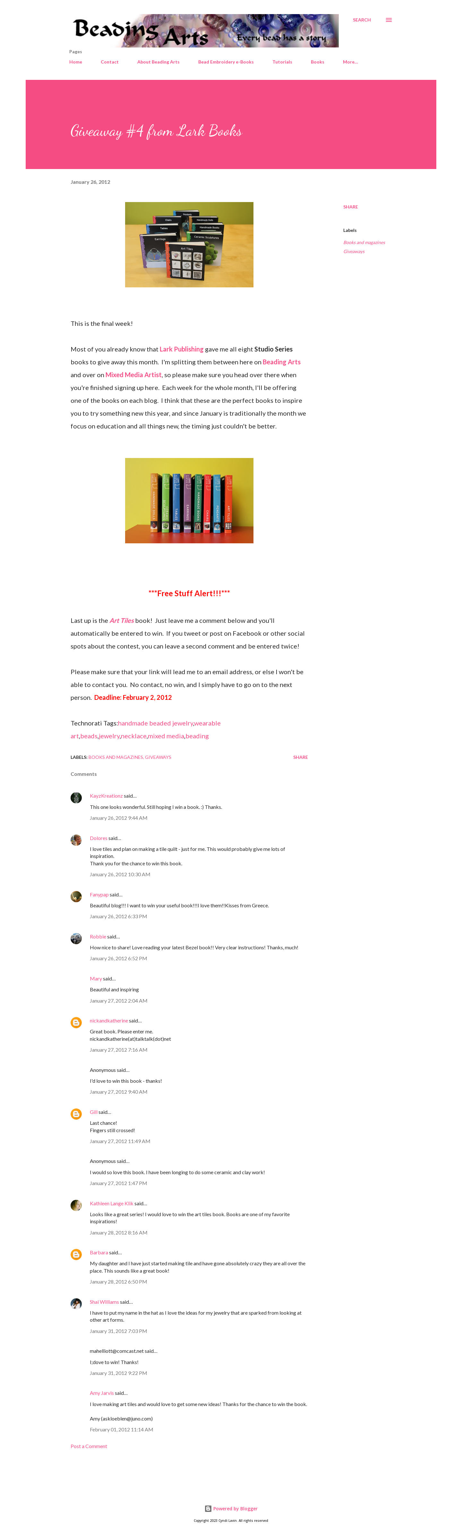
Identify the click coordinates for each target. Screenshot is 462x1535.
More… (350, 61)
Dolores (98, 838)
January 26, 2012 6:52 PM (118, 958)
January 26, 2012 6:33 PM (118, 916)
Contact (110, 61)
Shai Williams (104, 1302)
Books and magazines (364, 242)
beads (89, 736)
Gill (94, 1112)
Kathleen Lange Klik (111, 1203)
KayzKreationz (106, 796)
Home (75, 61)
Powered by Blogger (231, 1508)
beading (197, 736)
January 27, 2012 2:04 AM (119, 1000)
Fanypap (99, 894)
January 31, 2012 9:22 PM (118, 1373)
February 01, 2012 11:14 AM (121, 1429)
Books (317, 61)
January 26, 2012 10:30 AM (120, 874)
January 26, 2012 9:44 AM (119, 818)
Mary (96, 978)
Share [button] (350, 206)
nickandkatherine (109, 1020)
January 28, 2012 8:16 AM (119, 1232)
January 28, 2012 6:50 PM (118, 1281)
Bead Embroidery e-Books (226, 61)
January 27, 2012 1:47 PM (118, 1183)
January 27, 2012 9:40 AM (119, 1092)
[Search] (362, 20)
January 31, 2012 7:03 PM (118, 1331)
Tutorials (282, 61)
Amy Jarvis (102, 1393)
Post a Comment (89, 1446)
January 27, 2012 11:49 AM (120, 1141)
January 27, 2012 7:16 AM (119, 1050)
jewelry (109, 736)
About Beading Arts (158, 61)
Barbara (99, 1252)
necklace (134, 736)
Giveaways (353, 251)
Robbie (98, 936)
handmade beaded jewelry (155, 723)
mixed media (166, 736)
